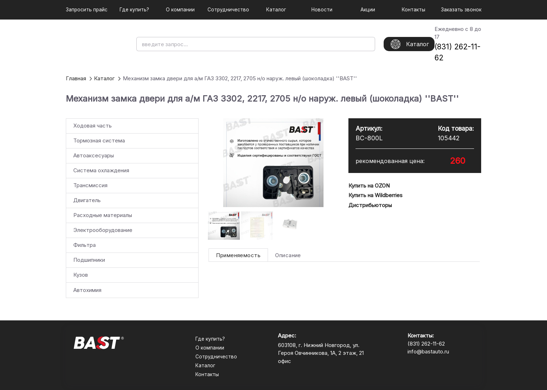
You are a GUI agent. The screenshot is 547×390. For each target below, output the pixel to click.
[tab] (238, 255)
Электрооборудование (102, 230)
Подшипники (89, 259)
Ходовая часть (92, 125)
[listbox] (132, 208)
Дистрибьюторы (370, 205)
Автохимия (87, 290)
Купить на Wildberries (375, 195)
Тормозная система (99, 140)
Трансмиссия (90, 185)
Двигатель (87, 200)
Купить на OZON (369, 185)
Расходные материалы (102, 215)
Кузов (80, 274)
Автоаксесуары (93, 155)
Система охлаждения (101, 170)
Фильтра (84, 245)
